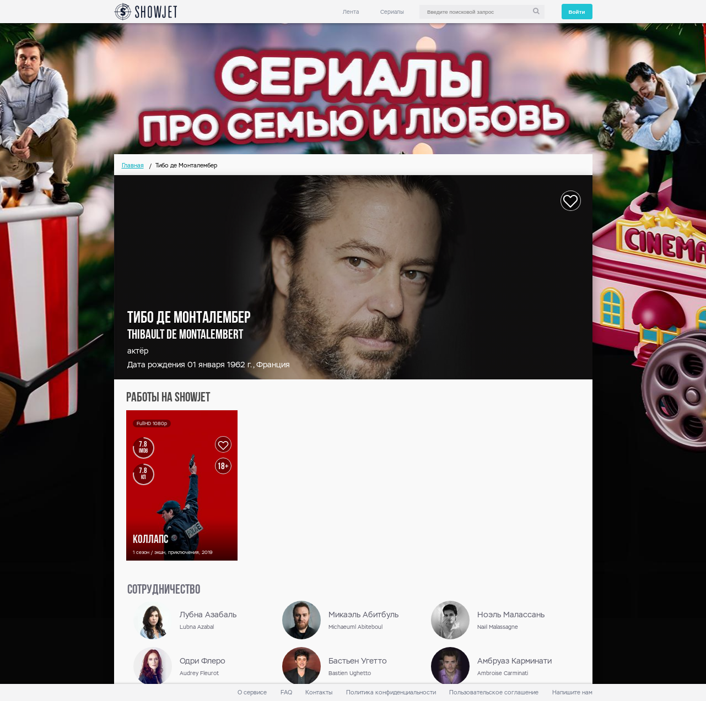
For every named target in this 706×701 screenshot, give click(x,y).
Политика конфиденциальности (391, 692)
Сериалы (392, 11)
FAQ (286, 692)
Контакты (318, 692)
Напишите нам (572, 692)
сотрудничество (163, 590)
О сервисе (252, 692)
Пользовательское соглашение (493, 692)
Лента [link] (351, 11)
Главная (133, 165)
